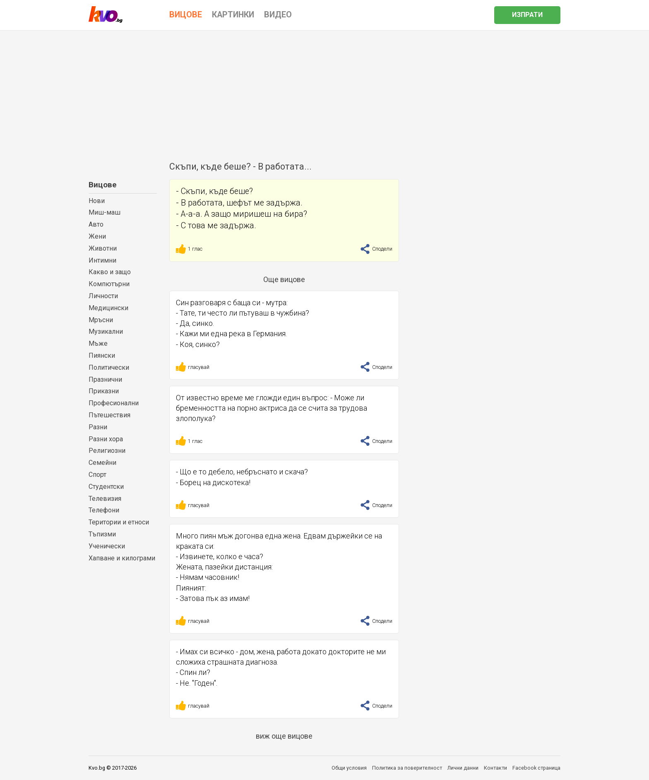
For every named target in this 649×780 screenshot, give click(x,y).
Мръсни (101, 320)
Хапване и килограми (122, 558)
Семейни (102, 463)
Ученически (107, 546)
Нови (97, 201)
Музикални (106, 331)
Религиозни (107, 451)
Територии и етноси (119, 522)
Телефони (104, 510)
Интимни (102, 260)
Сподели (376, 249)
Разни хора (106, 439)
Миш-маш (104, 212)
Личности (103, 296)
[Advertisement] (324, 93)
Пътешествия (109, 415)
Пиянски (102, 355)
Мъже (98, 343)
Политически (109, 367)
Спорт (97, 475)
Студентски (106, 486)
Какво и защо (110, 272)
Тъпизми (102, 534)
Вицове (103, 184)
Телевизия (105, 498)
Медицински (108, 308)
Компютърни (109, 284)
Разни (98, 427)
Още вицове (284, 279)
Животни (103, 248)
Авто (96, 224)
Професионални (114, 403)
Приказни (104, 391)
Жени (97, 236)
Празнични (105, 379)
